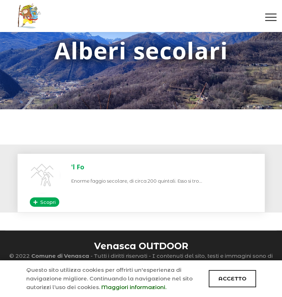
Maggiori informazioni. (133, 287)
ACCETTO (232, 278)
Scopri (44, 202)
